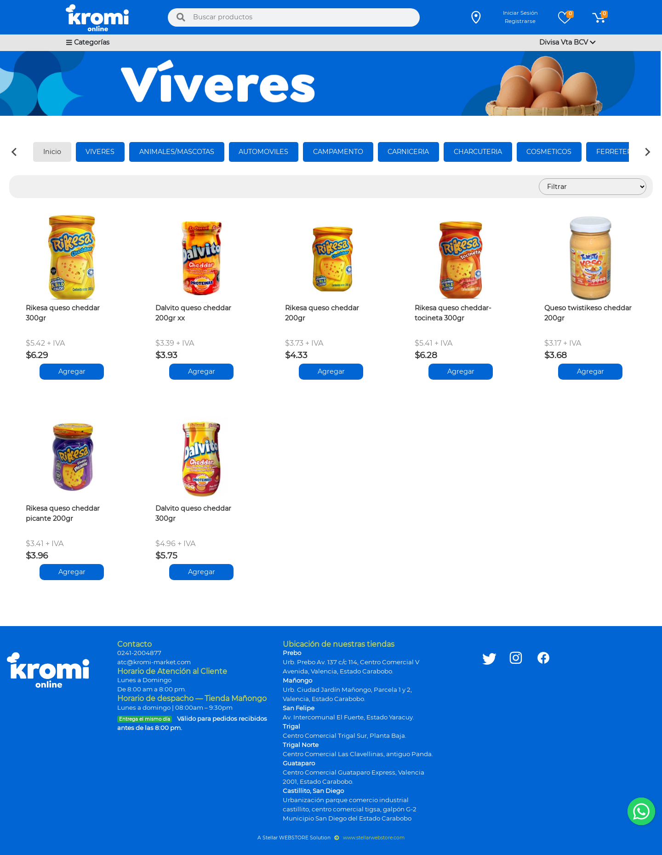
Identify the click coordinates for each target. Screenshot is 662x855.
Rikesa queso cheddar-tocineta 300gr (453, 313)
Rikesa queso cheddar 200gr (322, 313)
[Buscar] (180, 17)
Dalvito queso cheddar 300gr (193, 513)
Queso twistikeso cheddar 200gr (588, 313)
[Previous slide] (14, 152)
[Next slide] (647, 152)
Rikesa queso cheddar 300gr (63, 313)
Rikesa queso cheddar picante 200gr (63, 513)
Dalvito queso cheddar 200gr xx (193, 313)
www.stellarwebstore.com (369, 838)
